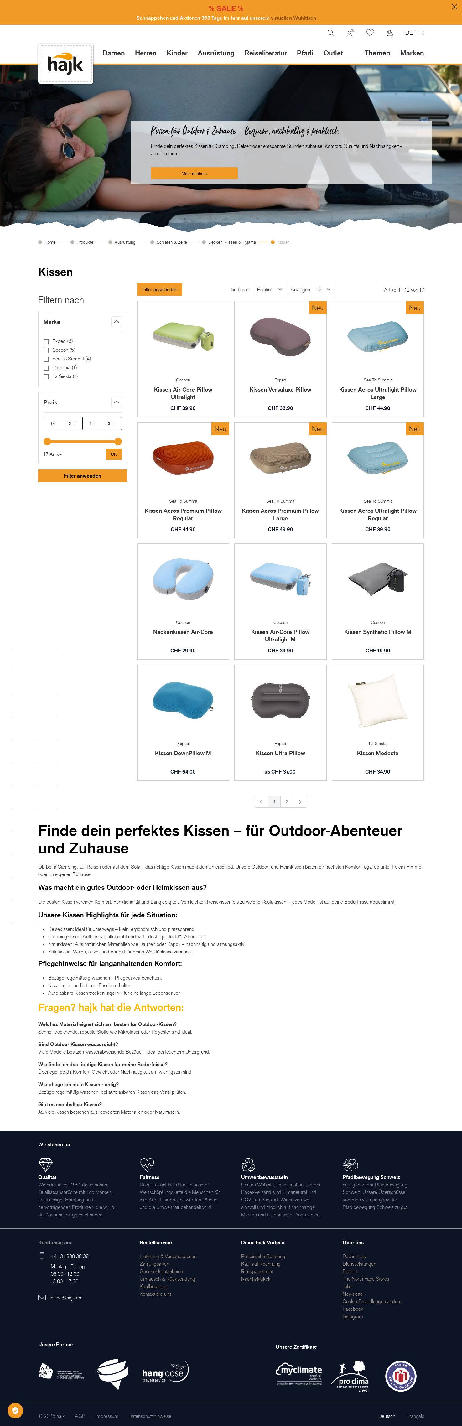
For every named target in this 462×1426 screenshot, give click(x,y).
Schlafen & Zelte (172, 242)
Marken (412, 53)
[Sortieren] (270, 289)
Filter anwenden (82, 476)
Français (415, 1416)
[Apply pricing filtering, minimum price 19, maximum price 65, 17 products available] (114, 454)
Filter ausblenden (159, 289)
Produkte (85, 242)
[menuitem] (168, 1256)
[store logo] (65, 64)
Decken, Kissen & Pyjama (232, 242)
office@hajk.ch (66, 1297)
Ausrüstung (125, 242)
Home (49, 242)
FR (420, 32)
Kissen (283, 242)
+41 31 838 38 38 (70, 1256)
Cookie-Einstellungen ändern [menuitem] (372, 1301)
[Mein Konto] (350, 33)
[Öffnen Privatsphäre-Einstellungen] (15, 1410)
